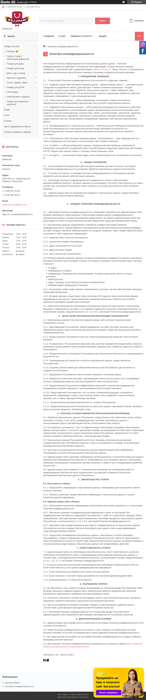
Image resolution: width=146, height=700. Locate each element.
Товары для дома (15, 64)
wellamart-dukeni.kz (102, 69)
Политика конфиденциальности (19, 686)
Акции (7, 109)
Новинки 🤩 (12, 51)
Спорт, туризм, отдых (17, 82)
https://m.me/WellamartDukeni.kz (17, 214)
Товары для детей (15, 87)
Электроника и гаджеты (18, 96)
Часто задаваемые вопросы (17, 126)
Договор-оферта (12, 683)
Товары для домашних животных (18, 103)
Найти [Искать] (102, 21)
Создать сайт (22, 2)
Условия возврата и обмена (17, 132)
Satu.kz (86, 694)
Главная (48, 36)
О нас (6, 115)
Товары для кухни (15, 68)
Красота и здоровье (16, 78)
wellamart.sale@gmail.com (14, 204)
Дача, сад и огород (16, 73)
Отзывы (7, 121)
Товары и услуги (12, 46)
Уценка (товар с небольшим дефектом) (18, 57)
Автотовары (12, 92)
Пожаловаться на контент (77, 697)
